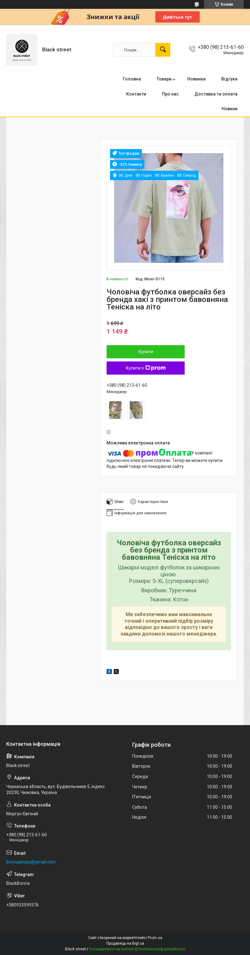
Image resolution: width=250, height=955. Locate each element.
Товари (164, 78)
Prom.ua (155, 938)
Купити (145, 351)
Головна (132, 78)
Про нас (170, 93)
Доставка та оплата (216, 93)
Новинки (196, 78)
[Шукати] (162, 50)
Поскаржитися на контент (112, 949)
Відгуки (229, 78)
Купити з (146, 368)
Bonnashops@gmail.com (31, 861)
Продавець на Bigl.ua (125, 943)
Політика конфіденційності (161, 949)
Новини (230, 108)
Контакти (136, 93)
